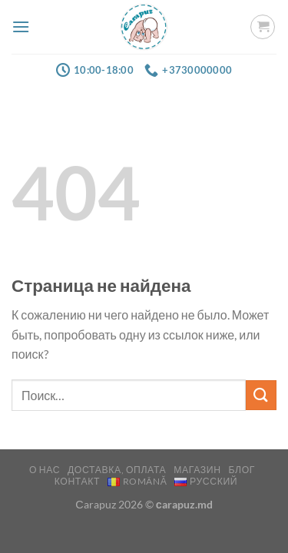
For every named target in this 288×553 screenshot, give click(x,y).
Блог (241, 469)
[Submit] (261, 395)
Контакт (77, 481)
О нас (44, 469)
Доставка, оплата (117, 469)
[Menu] (21, 26)
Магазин (197, 469)
